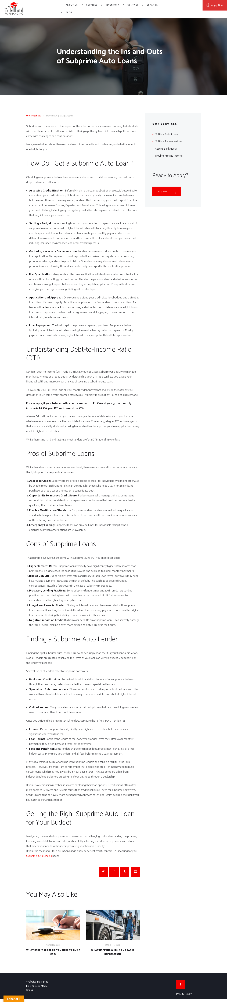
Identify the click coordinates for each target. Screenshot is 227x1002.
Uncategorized (33, 116)
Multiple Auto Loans (166, 135)
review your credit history (56, 307)
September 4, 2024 (55, 116)
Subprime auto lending (39, 856)
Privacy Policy (184, 997)
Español (152, 5)
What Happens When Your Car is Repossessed (112, 953)
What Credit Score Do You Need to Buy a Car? (53, 953)
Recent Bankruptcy (166, 149)
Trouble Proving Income (169, 156)
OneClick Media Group (37, 991)
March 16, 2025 (53, 945)
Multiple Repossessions (168, 142)
